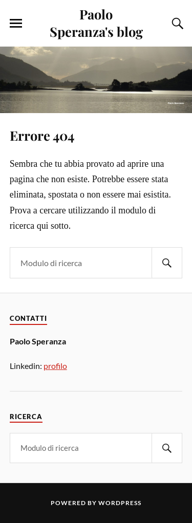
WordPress (119, 503)
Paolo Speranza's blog (96, 22)
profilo (55, 366)
